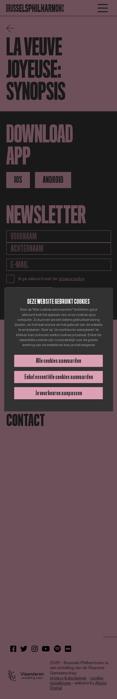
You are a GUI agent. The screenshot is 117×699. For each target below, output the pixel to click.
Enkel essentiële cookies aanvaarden (58, 377)
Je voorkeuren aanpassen (58, 393)
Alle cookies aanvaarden (58, 360)
